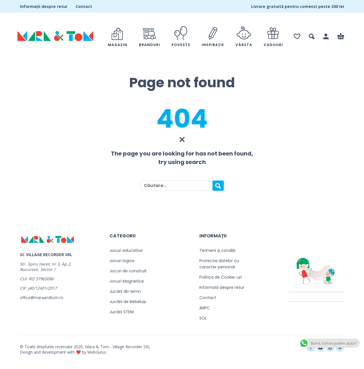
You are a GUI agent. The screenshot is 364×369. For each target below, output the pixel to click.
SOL (203, 318)
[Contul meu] (326, 36)
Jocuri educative (126, 250)
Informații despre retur (43, 6)
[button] (312, 36)
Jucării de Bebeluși (127, 301)
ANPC (204, 308)
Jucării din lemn (125, 291)
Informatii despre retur (221, 287)
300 (334, 6)
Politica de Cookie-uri (220, 277)
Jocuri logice (122, 261)
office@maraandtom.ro (41, 297)
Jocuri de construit (128, 271)
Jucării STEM (121, 312)
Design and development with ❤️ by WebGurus (63, 352)
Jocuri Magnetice (126, 281)
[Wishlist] (297, 36)
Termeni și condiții (217, 250)
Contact (84, 6)
